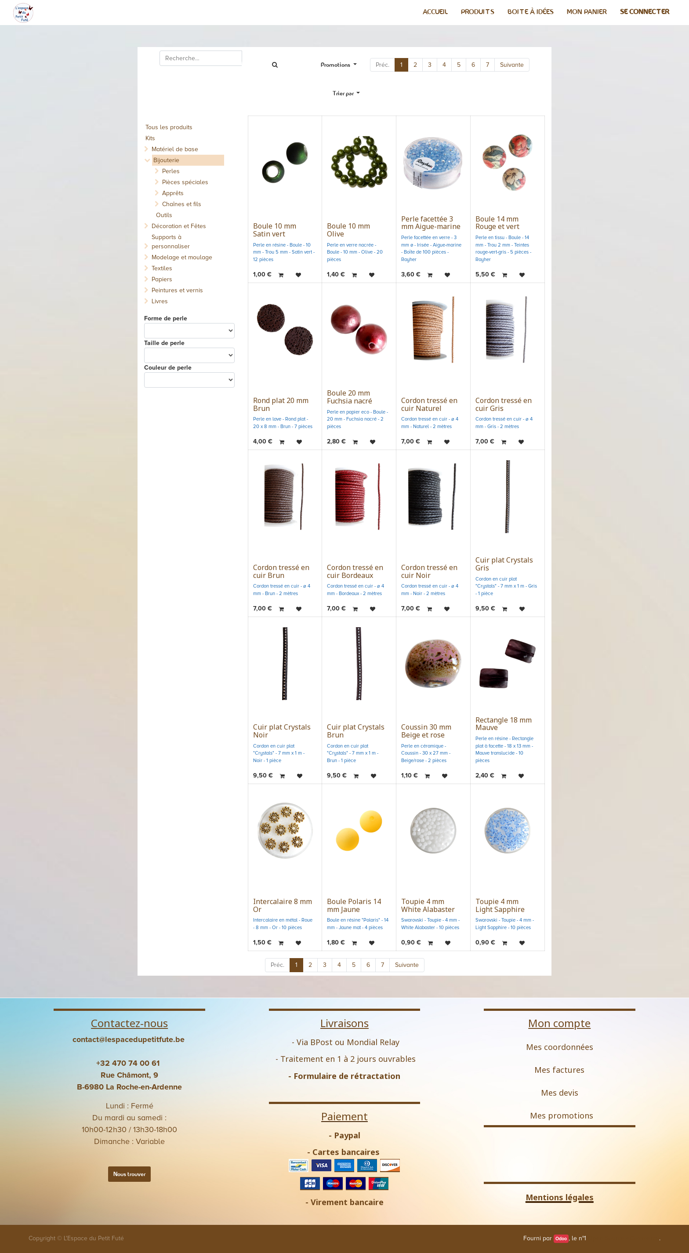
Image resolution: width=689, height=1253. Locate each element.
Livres (160, 301)
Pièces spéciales (185, 182)
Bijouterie (166, 160)
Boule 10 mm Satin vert (274, 230)
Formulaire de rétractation (347, 1076)
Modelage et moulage (182, 257)
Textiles (162, 268)
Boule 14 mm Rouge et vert (497, 223)
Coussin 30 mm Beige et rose (426, 731)
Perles (171, 171)
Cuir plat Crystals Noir (282, 731)
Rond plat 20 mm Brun (280, 404)
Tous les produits (168, 127)
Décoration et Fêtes (179, 226)
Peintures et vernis (177, 290)
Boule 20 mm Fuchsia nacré (349, 397)
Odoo (561, 1239)
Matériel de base (175, 149)
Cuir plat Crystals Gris (504, 564)
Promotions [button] (336, 65)
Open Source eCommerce (623, 1238)
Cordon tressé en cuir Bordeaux (355, 571)
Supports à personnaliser (171, 241)
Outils (164, 215)
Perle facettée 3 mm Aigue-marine (431, 223)
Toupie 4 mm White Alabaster (428, 905)
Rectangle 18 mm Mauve (503, 724)
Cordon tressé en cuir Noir (429, 571)
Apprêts (173, 193)
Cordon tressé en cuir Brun (281, 571)
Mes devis (559, 1092)
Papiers (162, 279)
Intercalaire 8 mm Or (282, 905)
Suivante (512, 65)
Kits (150, 138)
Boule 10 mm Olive (348, 230)
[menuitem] (435, 12)
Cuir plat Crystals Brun (355, 731)
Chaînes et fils (181, 204)
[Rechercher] (275, 65)
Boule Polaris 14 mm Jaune (354, 905)
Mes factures (559, 1069)
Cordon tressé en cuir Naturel (429, 404)
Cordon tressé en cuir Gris (503, 404)
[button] (346, 93)
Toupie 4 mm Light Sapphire (500, 905)
